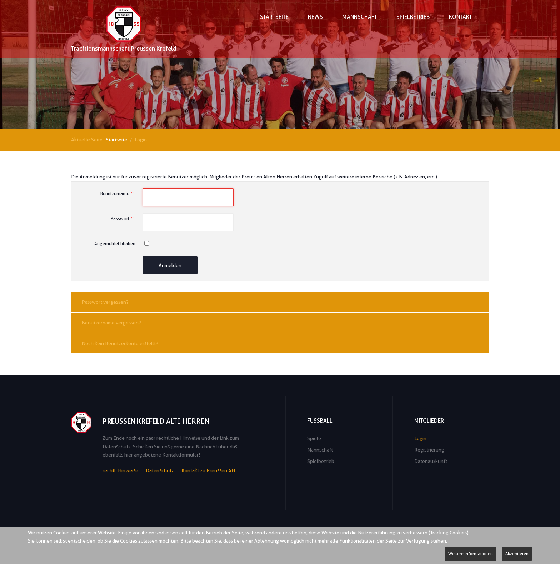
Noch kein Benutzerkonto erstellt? (120, 343)
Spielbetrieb (320, 461)
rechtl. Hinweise (120, 470)
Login (420, 438)
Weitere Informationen (470, 553)
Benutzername (117, 193)
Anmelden (170, 265)
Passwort (123, 218)
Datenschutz (160, 470)
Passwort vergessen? (105, 302)
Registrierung (429, 450)
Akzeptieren (517, 553)
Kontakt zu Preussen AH (208, 470)
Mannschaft (320, 450)
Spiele (314, 438)
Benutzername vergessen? (111, 323)
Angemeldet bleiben (114, 243)
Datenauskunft (430, 461)
